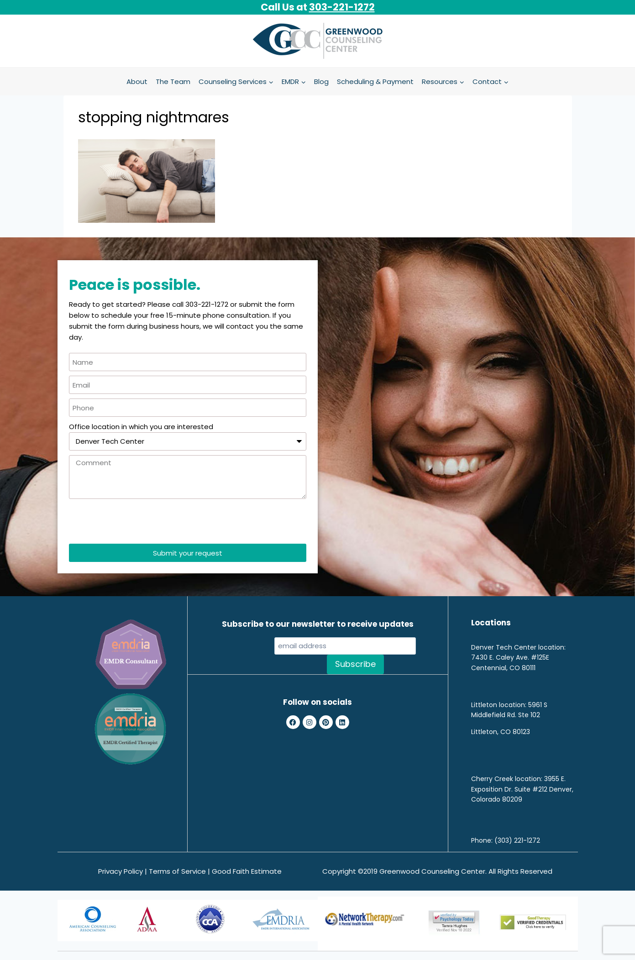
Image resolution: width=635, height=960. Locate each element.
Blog (321, 81)
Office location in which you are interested (141, 426)
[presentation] (138, 521)
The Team (173, 81)
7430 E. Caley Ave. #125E (510, 657)
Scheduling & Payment (375, 81)
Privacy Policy (120, 871)
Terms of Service (177, 871)
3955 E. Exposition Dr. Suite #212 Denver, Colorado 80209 (522, 789)
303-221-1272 (342, 7)
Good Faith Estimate (247, 871)
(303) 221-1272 (517, 840)
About (136, 81)
